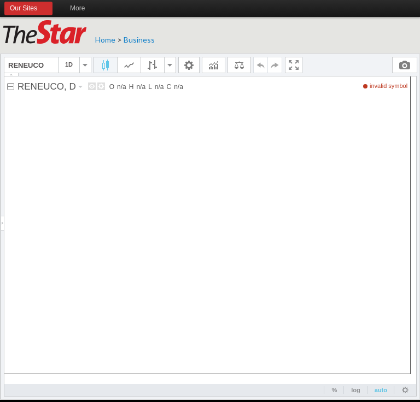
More (82, 8)
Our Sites (28, 8)
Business (139, 39)
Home (105, 39)
